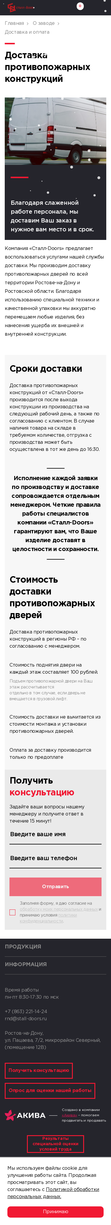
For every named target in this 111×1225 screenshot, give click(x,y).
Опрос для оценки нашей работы (50, 1090)
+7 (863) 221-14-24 (26, 1012)
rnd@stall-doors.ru (25, 1019)
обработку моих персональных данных (59, 909)
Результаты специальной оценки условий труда (55, 1144)
